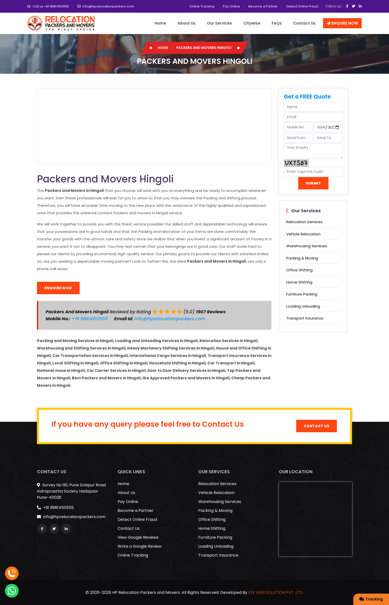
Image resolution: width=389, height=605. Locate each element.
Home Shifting (299, 282)
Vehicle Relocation (303, 234)
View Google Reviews (138, 537)
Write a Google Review (140, 546)
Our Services (219, 23)
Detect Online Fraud (302, 6)
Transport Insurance (304, 318)
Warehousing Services (306, 246)
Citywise (251, 23)
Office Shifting (299, 270)
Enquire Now (342, 23)
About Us (186, 23)
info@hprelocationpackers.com (108, 6)
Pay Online (231, 6)
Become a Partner (263, 6)
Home (160, 23)
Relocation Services (304, 221)
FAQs (277, 23)
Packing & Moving (302, 258)
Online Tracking (201, 6)
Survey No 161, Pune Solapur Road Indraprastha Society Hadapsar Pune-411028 (71, 491)
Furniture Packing (301, 294)
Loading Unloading (303, 306)
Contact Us (304, 23)
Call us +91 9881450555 (50, 6)
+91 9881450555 (90, 319)
